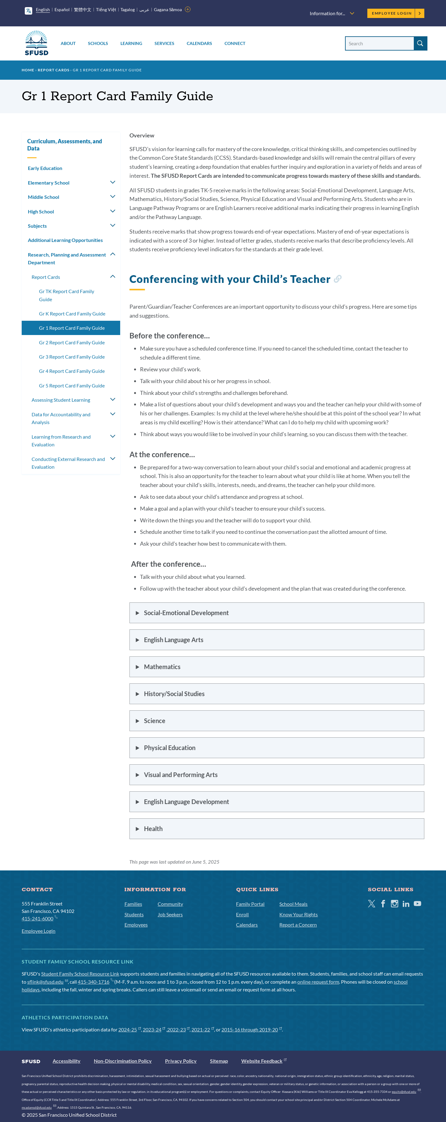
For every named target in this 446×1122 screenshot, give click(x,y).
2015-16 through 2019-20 (251, 1029)
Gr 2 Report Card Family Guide (72, 342)
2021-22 (202, 1029)
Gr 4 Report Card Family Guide (72, 371)
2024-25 (129, 1029)
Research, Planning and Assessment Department (67, 259)
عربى (144, 9)
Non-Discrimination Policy (123, 1061)
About (68, 43)
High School (41, 211)
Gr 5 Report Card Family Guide (72, 385)
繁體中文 (82, 9)
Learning (131, 43)
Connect (235, 43)
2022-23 (178, 1029)
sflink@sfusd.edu (47, 982)
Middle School (43, 197)
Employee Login (396, 13)
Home (28, 70)
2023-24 (154, 1029)
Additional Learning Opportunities (65, 240)
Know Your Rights (298, 914)
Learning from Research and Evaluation (61, 441)
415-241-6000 (39, 918)
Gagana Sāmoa (168, 9)
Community (170, 904)
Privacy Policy (181, 1061)
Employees (136, 925)
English (43, 9)
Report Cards (53, 70)
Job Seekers (170, 914)
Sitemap (219, 1061)
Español (62, 9)
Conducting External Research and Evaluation (68, 463)
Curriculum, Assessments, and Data (64, 145)
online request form (318, 982)
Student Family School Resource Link (80, 974)
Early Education (45, 168)
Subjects (37, 226)
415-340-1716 (95, 982)
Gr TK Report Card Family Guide (66, 295)
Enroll (242, 914)
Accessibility (67, 1061)
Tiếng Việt (106, 9)
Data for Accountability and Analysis (61, 418)
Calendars (199, 43)
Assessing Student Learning (61, 400)
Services (164, 43)
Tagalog (127, 9)
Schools (98, 43)
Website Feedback (263, 1061)
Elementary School (48, 183)
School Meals (293, 904)
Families (133, 904)
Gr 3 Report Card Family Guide (72, 357)
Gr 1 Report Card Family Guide (72, 328)
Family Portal (250, 904)
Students (134, 914)
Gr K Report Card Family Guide (72, 313)
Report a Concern (298, 925)
